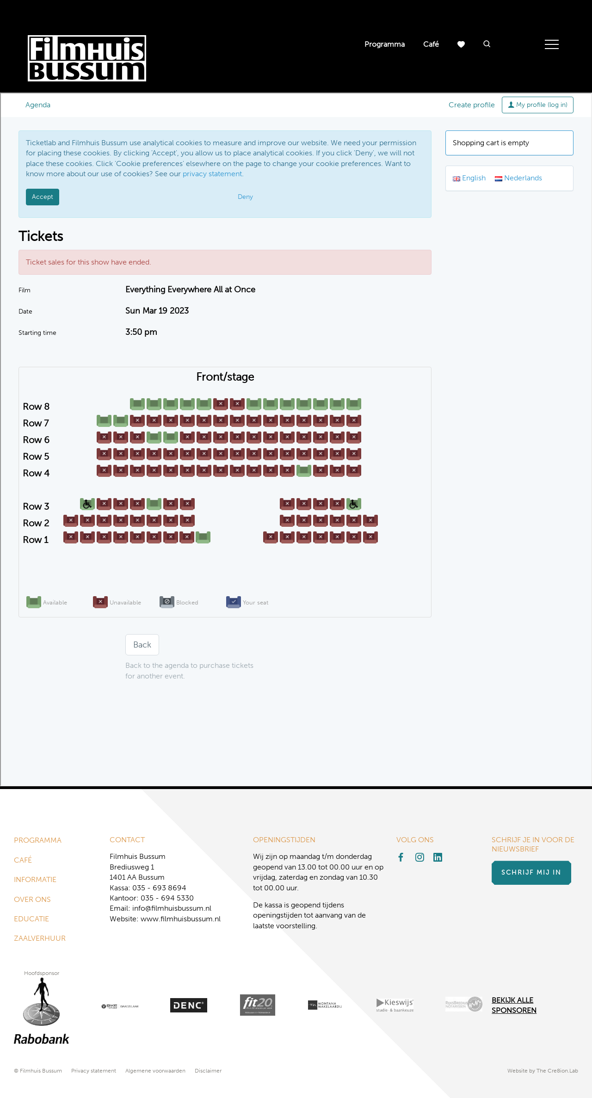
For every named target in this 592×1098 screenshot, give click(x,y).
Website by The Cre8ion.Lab (542, 1070)
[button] (487, 45)
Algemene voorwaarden (155, 1070)
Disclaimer (208, 1070)
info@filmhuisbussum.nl (171, 908)
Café (431, 44)
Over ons (32, 899)
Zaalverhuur (40, 938)
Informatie (35, 879)
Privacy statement (93, 1070)
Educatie (31, 918)
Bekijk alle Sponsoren (514, 1005)
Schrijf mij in (531, 872)
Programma (384, 44)
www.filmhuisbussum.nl (181, 918)
